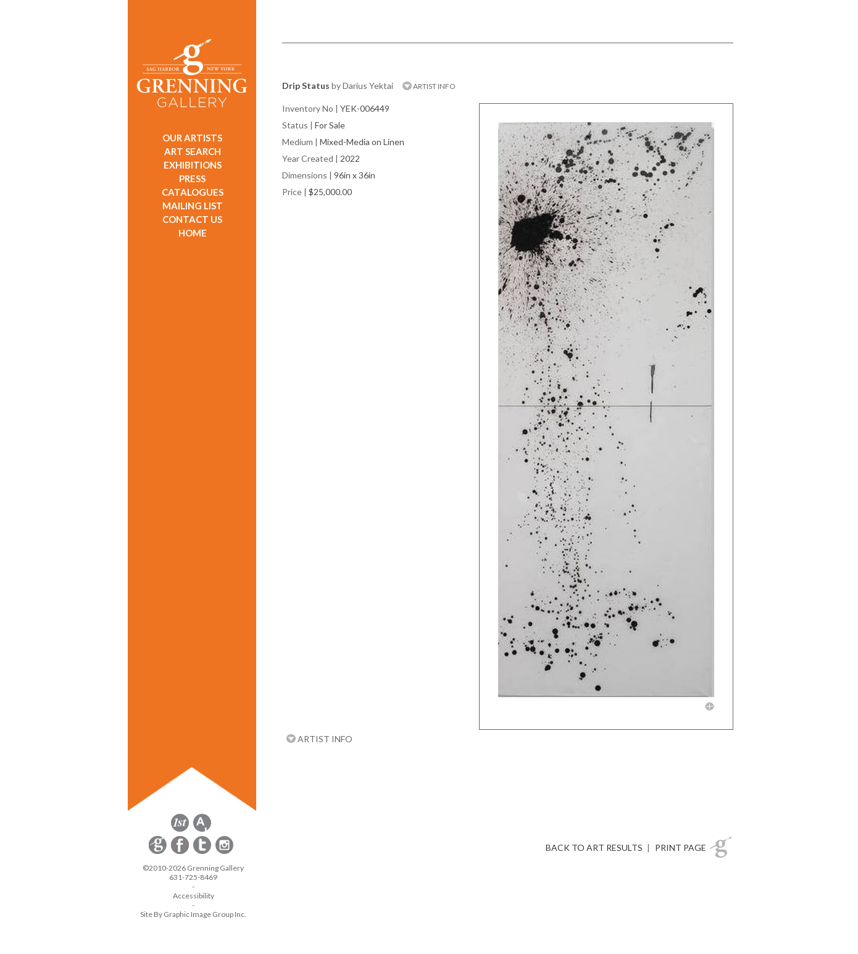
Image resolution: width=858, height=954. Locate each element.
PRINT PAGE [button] (680, 847)
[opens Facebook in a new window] (181, 852)
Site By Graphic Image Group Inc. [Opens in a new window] (193, 914)
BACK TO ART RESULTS (594, 847)
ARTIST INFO (429, 86)
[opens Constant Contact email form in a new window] (159, 852)
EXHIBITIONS (193, 164)
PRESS (192, 178)
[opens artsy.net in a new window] (202, 829)
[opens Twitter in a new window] (203, 852)
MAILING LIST (192, 205)
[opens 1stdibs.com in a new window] (180, 829)
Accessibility (193, 895)
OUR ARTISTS (192, 137)
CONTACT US (192, 219)
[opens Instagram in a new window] (224, 852)
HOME (192, 232)
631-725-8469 (193, 877)
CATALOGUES (192, 192)
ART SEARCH (192, 151)
